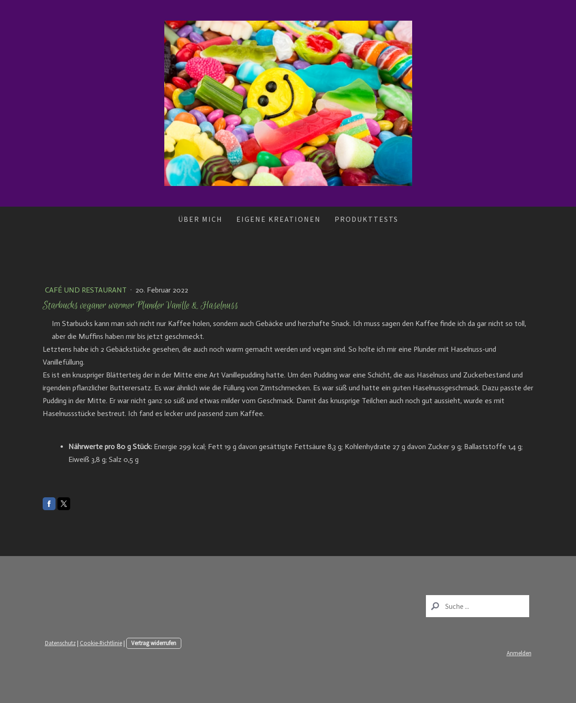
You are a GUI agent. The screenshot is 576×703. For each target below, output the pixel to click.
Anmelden (519, 653)
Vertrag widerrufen (153, 643)
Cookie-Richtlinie (101, 643)
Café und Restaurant (87, 290)
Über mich (200, 219)
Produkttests (366, 219)
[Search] (477, 606)
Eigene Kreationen (278, 219)
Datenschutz (60, 643)
